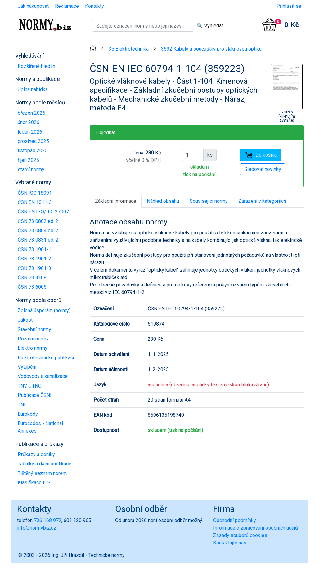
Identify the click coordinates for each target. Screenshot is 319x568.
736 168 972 (47, 520)
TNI (21, 405)
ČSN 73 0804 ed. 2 (38, 230)
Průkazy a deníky (36, 454)
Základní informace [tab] (115, 201)
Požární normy (33, 339)
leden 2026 (30, 132)
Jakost (25, 320)
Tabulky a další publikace (44, 464)
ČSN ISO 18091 (35, 193)
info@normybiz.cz (36, 528)
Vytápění (27, 367)
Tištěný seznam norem (42, 473)
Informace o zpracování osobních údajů (255, 528)
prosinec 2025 (33, 141)
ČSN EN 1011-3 (35, 202)
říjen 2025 (28, 160)
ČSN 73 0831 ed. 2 (38, 240)
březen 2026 (31, 113)
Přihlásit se (288, 6)
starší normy (31, 169)
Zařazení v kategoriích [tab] (262, 201)
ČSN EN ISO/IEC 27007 (43, 212)
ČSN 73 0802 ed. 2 (38, 221)
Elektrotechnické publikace (47, 358)
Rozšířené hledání (37, 66)
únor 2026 (28, 122)
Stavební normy (34, 329)
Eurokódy (28, 414)
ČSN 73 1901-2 (34, 259)
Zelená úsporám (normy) (44, 310)
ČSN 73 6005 (32, 287)
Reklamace (67, 6)
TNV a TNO (30, 386)
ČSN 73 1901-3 (34, 268)
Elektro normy (32, 348)
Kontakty (94, 6)
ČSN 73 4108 (32, 278)
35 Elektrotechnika (129, 49)
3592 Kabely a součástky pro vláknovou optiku (211, 49)
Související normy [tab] (209, 201)
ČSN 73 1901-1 (34, 249)
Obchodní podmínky (234, 520)
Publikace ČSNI (35, 395)
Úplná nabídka (33, 89)
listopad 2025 (33, 150)
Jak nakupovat (33, 6)
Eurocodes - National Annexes (40, 427)
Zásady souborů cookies (240, 535)
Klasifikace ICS (34, 483)
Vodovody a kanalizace (43, 376)
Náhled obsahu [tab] (163, 201)
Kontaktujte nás (229, 543)
